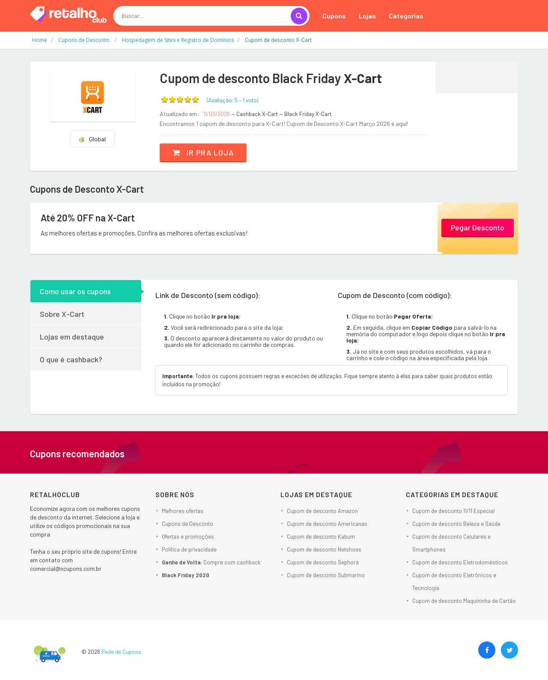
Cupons (334, 16)
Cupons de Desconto (187, 523)
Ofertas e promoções (188, 536)
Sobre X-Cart (62, 314)
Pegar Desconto (477, 227)
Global (92, 139)
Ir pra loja (203, 152)
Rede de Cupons (121, 651)
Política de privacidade (189, 549)
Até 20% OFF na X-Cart (88, 217)
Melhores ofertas (182, 510)
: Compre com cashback (211, 562)
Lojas (367, 16)
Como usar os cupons (75, 291)
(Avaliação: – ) (232, 100)
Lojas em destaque (72, 336)
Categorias (406, 16)
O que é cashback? (71, 359)
